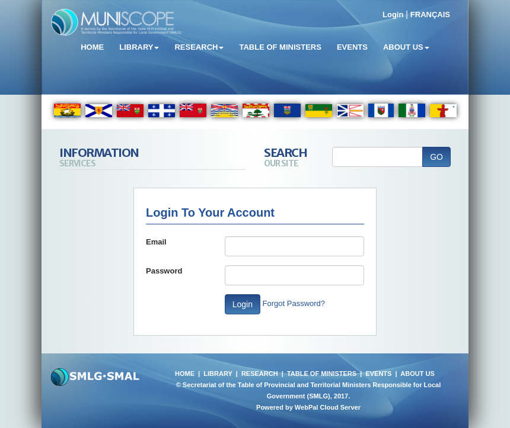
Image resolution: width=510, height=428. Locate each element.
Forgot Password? (294, 303)
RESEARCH (259, 373)
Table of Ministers (280, 47)
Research (199, 47)
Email (156, 241)
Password (164, 270)
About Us (406, 47)
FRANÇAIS (430, 14)
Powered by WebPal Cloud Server (308, 407)
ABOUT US (417, 373)
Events (352, 47)
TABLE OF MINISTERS (321, 373)
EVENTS (378, 373)
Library (139, 47)
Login (393, 14)
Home (92, 47)
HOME (185, 373)
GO (436, 157)
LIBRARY (217, 373)
